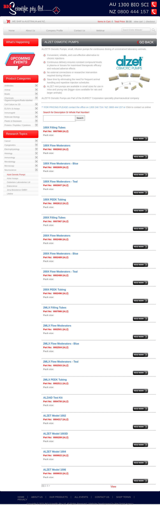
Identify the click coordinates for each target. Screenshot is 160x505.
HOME (21, 497)
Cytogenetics (10, 145)
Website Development (100, 503)
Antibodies (8, 86)
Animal (7, 90)
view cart (138, 21)
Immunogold (9, 113)
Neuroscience (10, 170)
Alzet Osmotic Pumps (16, 175)
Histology (8, 153)
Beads (7, 94)
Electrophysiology (12, 149)
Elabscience (12, 186)
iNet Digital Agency (124, 503)
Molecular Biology (12, 117)
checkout (150, 21)
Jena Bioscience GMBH (17, 190)
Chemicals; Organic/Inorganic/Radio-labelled (18, 99)
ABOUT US (37, 497)
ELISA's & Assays (12, 109)
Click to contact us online (138, 107)
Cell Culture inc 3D (12, 104)
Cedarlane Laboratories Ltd (18, 182)
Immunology (9, 157)
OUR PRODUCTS (58, 497)
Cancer (7, 141)
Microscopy (9, 166)
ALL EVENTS (81, 497)
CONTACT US (102, 497)
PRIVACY (22, 499)
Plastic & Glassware (13, 121)
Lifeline (10, 194)
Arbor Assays (12, 178)
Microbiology (9, 162)
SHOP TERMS (123, 497)
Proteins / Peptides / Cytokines (17, 125)
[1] (43, 485)
